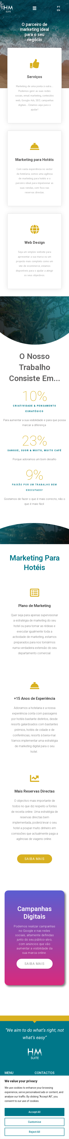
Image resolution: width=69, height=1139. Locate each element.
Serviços (34, 77)
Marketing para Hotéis (34, 159)
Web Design (34, 242)
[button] (35, 859)
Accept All (34, 1112)
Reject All (34, 1131)
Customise (34, 1121)
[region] (34, 1107)
